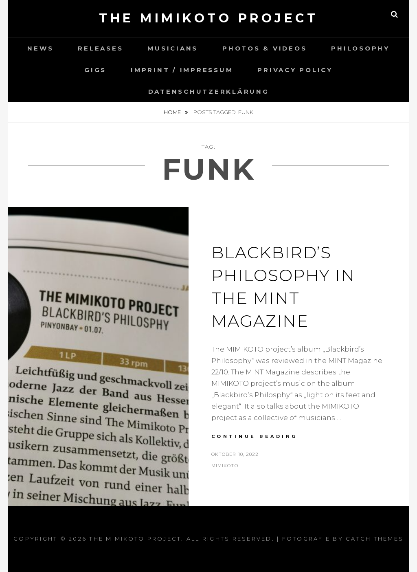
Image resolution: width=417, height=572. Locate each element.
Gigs (95, 70)
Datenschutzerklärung (208, 91)
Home (173, 112)
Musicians (172, 48)
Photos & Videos (264, 48)
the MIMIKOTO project (208, 18)
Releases (100, 48)
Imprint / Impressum (182, 70)
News (40, 48)
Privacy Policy (295, 70)
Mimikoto (224, 466)
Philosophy (360, 48)
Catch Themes (375, 538)
